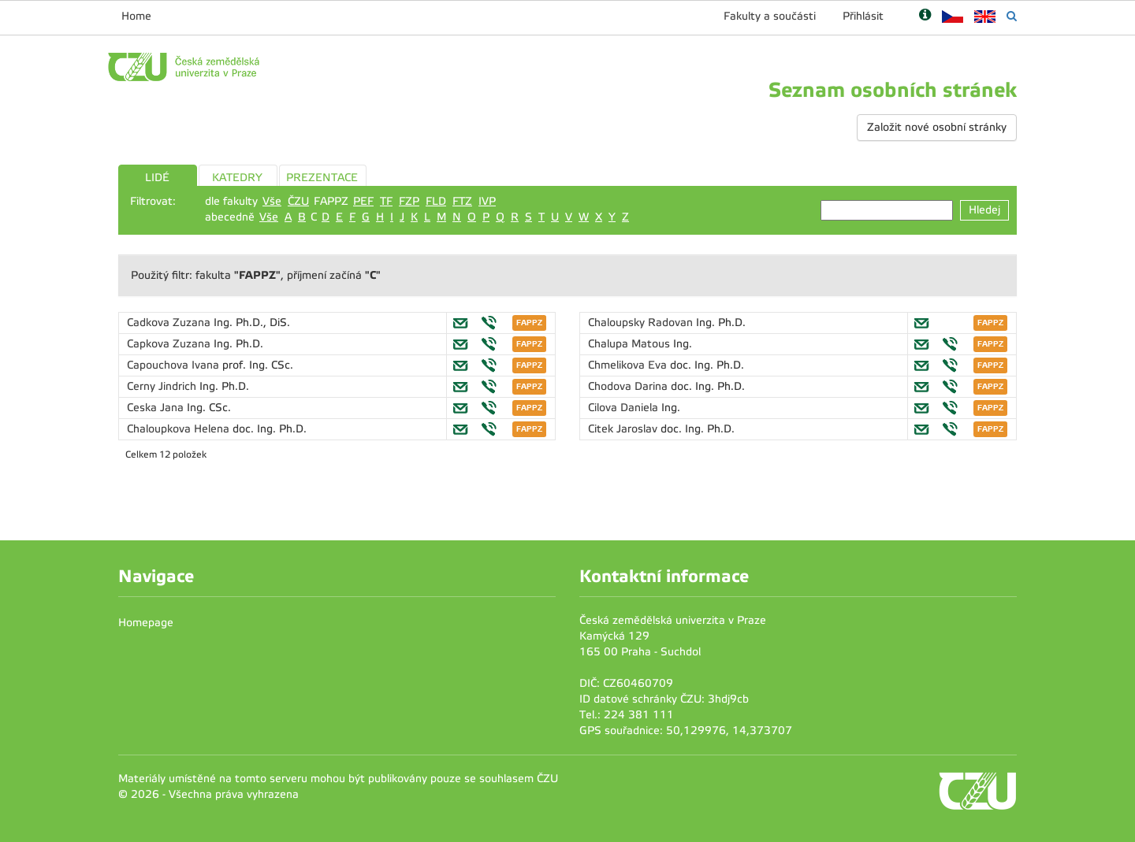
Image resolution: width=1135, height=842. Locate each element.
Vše (271, 201)
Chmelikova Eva (629, 365)
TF (386, 201)
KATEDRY (237, 178)
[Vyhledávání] (1012, 16)
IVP (487, 201)
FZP (409, 201)
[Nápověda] (925, 16)
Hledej (984, 210)
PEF (363, 201)
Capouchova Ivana (174, 365)
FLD (436, 201)
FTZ (462, 201)
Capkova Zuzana (170, 344)
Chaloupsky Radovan (642, 322)
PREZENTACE (322, 178)
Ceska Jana (157, 408)
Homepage (145, 623)
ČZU (298, 201)
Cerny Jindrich (163, 386)
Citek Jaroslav (624, 429)
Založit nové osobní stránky (937, 127)
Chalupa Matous (630, 344)
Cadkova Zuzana (170, 322)
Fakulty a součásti (770, 16)
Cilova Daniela (624, 408)
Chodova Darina (629, 386)
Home (136, 16)
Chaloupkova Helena (180, 429)
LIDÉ (157, 178)
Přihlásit (863, 16)
